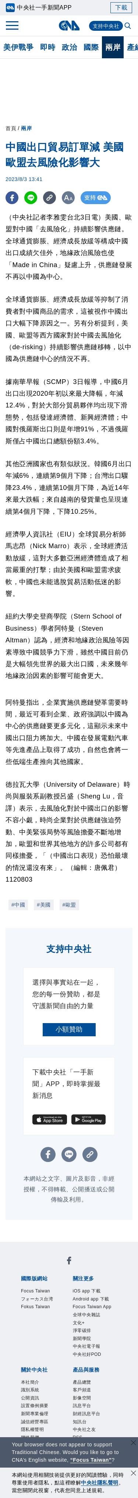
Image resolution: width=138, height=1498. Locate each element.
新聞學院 (85, 1367)
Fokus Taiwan (40, 1310)
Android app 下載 (94, 1306)
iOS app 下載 (91, 1291)
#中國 (18, 905)
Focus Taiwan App (92, 1325)
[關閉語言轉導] (133, 1443)
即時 (47, 47)
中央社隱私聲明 (99, 1483)
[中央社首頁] (69, 25)
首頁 (11, 128)
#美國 (43, 905)
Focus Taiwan (40, 1291)
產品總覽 (85, 1415)
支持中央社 (106, 26)
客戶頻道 (85, 1424)
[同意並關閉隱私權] (133, 1474)
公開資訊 (33, 1434)
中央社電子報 (91, 1376)
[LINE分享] (30, 197)
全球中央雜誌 (91, 1339)
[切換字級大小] (68, 197)
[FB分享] (12, 197)
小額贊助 (69, 1029)
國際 (91, 47)
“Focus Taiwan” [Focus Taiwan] (91, 1460)
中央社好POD (91, 1386)
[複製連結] (49, 197)
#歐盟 (69, 905)
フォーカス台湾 (42, 1301)
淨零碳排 (85, 1357)
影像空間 (85, 1434)
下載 (121, 7)
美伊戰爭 (18, 47)
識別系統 (33, 1424)
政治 (69, 47)
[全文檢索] (128, 26)
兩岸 (112, 47)
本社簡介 (33, 1415)
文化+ (81, 1348)
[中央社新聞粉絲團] (69, 1262)
